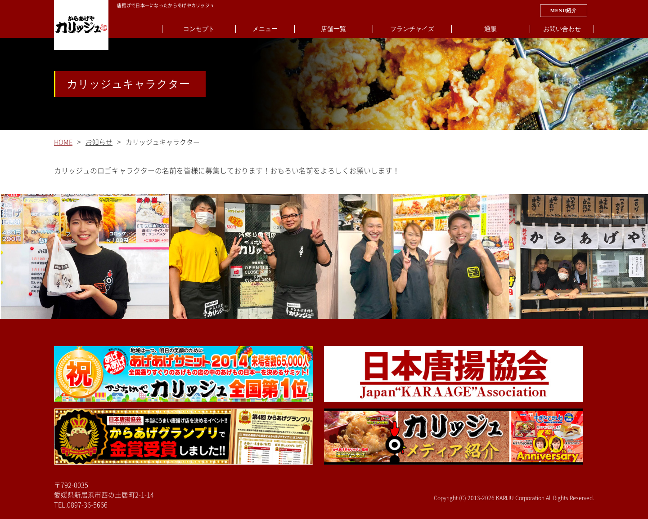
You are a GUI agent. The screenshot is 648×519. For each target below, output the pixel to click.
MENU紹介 (563, 10)
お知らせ (99, 142)
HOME (63, 142)
